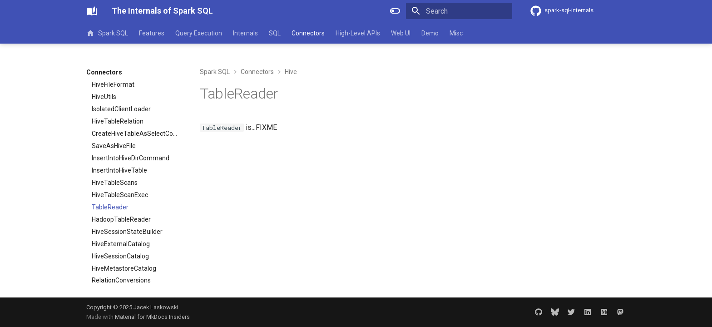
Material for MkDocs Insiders (152, 316)
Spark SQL (107, 33)
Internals (245, 33)
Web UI (400, 33)
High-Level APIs (358, 33)
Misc (456, 33)
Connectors (308, 33)
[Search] (459, 11)
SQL (275, 33)
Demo (430, 33)
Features (151, 33)
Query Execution (198, 33)
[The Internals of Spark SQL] (92, 11)
